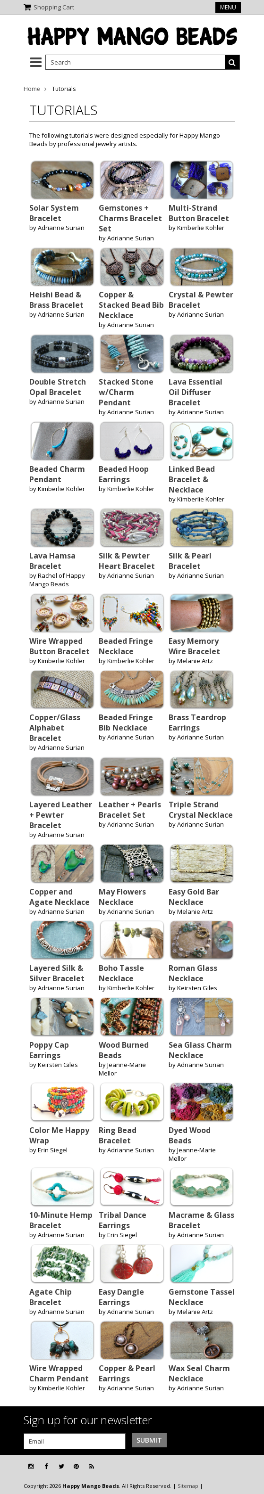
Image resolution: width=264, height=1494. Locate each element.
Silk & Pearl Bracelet (190, 560)
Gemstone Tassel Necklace (202, 1297)
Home (32, 89)
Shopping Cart (54, 7)
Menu (228, 7)
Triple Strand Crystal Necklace (201, 809)
